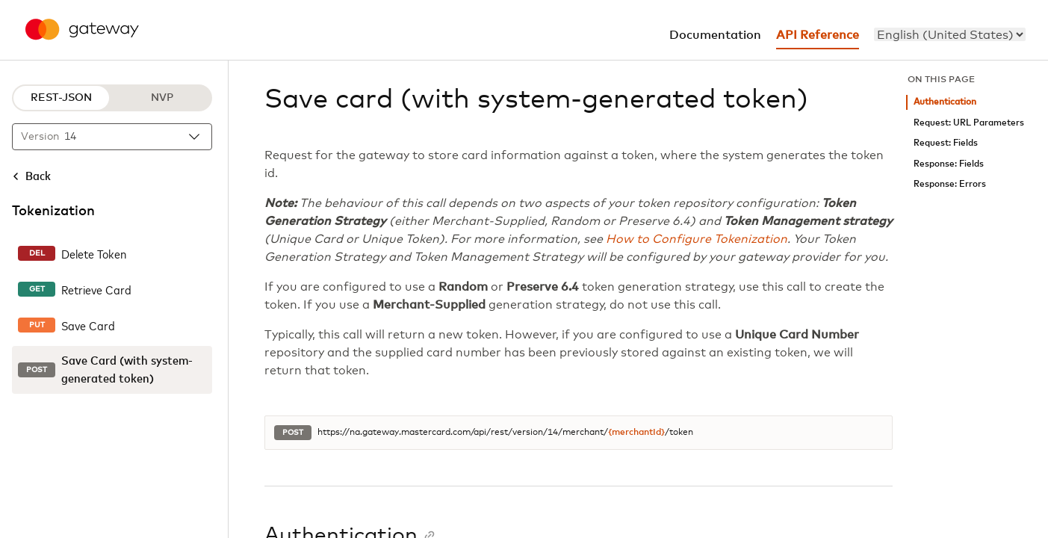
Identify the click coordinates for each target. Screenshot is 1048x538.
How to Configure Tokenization (696, 239)
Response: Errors (950, 184)
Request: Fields (946, 143)
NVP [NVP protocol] (162, 98)
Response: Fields (949, 164)
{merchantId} (636, 432)
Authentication (945, 102)
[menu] (950, 34)
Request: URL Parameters (969, 123)
